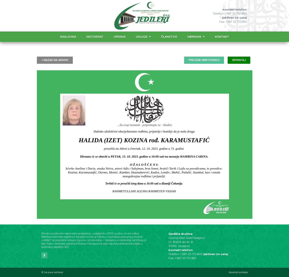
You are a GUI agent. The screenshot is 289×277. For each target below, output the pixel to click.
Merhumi (196, 36)
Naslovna (68, 36)
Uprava (120, 36)
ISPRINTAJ (239, 60)
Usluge (143, 36)
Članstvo (169, 36)
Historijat (94, 36)
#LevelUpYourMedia (238, 272)
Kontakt (222, 36)
